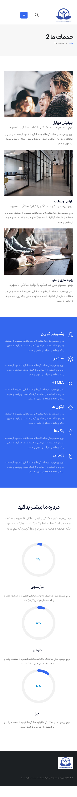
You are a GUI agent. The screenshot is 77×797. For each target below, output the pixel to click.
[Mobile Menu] (24, 15)
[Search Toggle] (36, 15)
